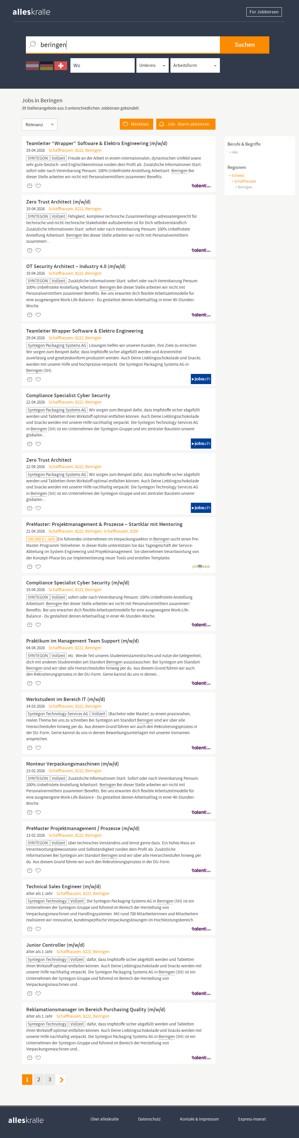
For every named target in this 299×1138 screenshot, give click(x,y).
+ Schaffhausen (244, 181)
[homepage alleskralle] (36, 10)
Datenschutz (149, 1119)
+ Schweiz (236, 175)
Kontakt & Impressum (199, 1119)
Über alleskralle (104, 1119)
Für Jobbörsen (264, 12)
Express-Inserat (252, 1119)
